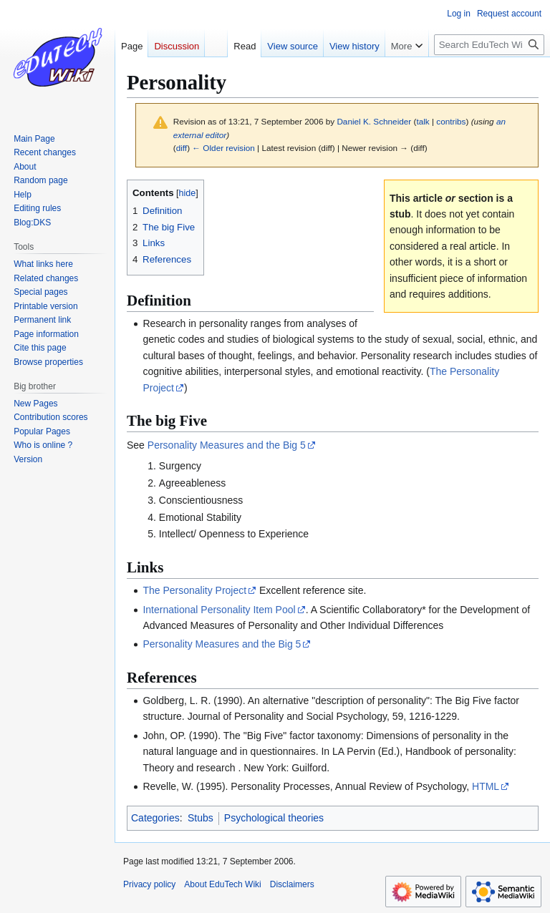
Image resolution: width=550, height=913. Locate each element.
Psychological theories (274, 818)
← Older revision (223, 147)
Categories (155, 818)
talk (422, 121)
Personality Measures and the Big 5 (227, 445)
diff (181, 147)
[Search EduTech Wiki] (489, 44)
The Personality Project (194, 590)
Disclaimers (292, 884)
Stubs (200, 818)
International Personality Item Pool (219, 609)
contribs (450, 121)
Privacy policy (149, 884)
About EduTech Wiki (222, 884)
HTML (485, 786)
